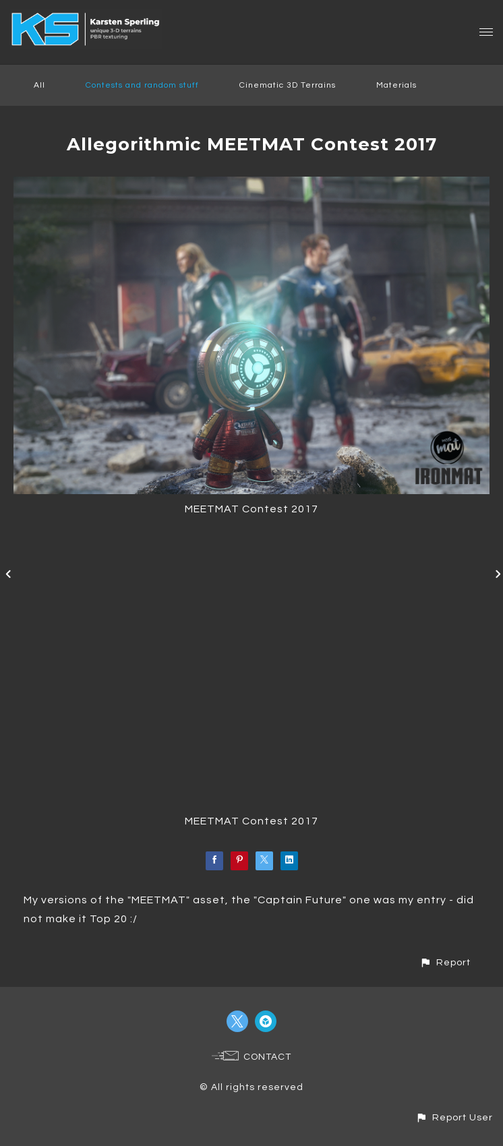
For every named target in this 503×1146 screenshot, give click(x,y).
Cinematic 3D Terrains (287, 85)
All (39, 85)
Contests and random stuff (142, 85)
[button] (445, 962)
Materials (396, 85)
